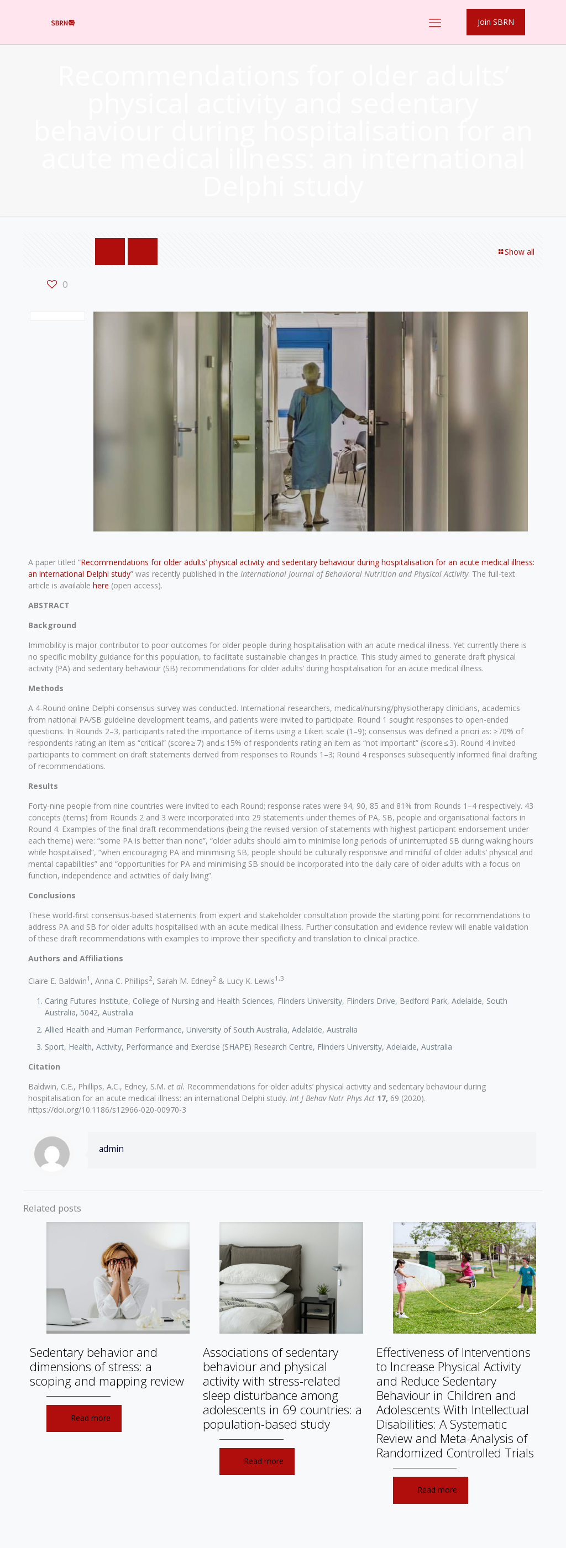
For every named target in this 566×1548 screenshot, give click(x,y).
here (101, 585)
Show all (515, 251)
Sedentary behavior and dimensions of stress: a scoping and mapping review (107, 1366)
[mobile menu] (435, 22)
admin (111, 1149)
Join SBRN (496, 22)
